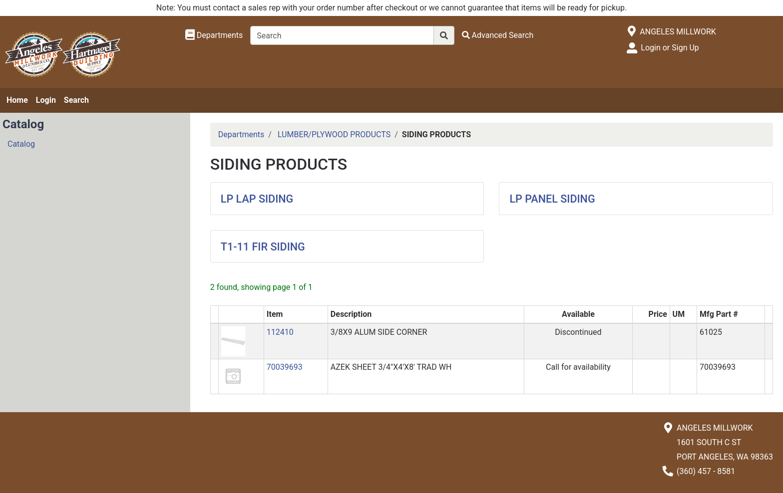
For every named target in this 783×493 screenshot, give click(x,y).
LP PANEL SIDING (552, 199)
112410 (280, 332)
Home (17, 100)
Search (76, 100)
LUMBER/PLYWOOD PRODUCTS (334, 134)
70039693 (285, 367)
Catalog (21, 144)
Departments (241, 134)
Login (46, 100)
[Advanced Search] (498, 35)
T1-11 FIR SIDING (263, 247)
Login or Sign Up (670, 47)
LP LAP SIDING (257, 199)
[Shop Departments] (214, 35)
